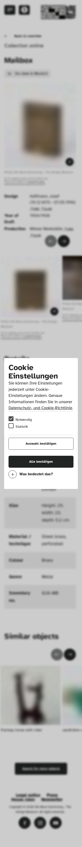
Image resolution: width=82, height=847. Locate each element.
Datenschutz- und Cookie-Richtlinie (40, 408)
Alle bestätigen (41, 462)
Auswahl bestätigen (41, 444)
